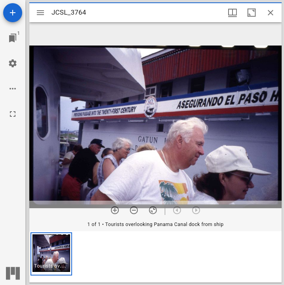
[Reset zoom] (152, 210)
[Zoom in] (114, 210)
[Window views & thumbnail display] (232, 12)
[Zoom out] (133, 210)
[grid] (155, 257)
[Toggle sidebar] (40, 12)
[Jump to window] (12, 38)
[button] (51, 254)
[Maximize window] (251, 12)
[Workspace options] (12, 88)
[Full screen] (12, 114)
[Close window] (270, 12)
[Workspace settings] (12, 63)
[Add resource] (12, 12)
